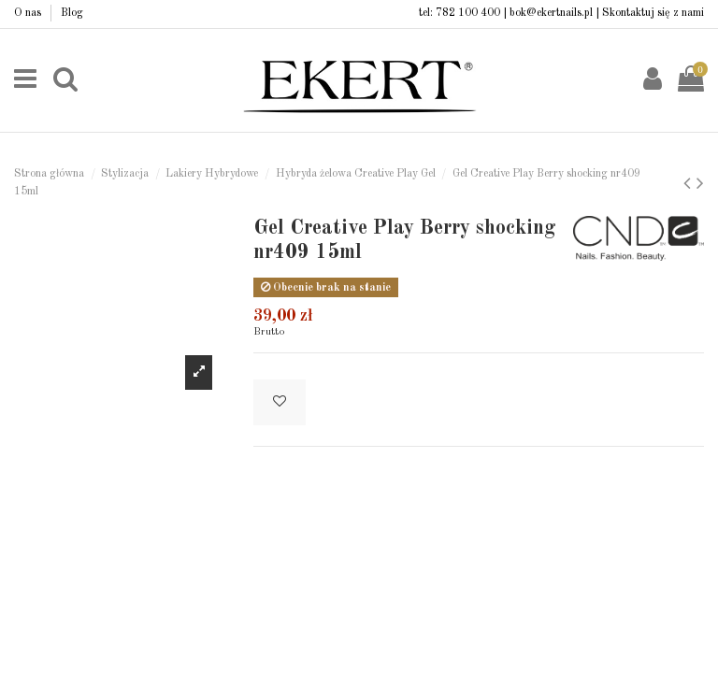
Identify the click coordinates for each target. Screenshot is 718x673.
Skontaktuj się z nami (653, 13)
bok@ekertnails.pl (551, 13)
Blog (72, 13)
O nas (29, 13)
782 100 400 (468, 13)
